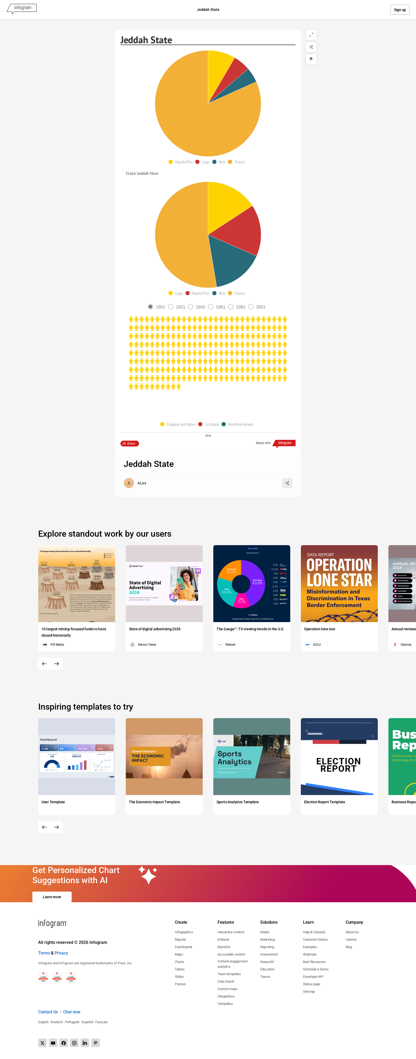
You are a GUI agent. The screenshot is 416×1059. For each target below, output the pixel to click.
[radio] (158, 307)
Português (72, 1022)
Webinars (310, 954)
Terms (44, 953)
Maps (179, 954)
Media (264, 932)
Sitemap (309, 991)
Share (131, 443)
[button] (181, 161)
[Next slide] (56, 664)
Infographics (184, 932)
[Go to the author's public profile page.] (135, 483)
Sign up (400, 10)
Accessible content (231, 954)
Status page (311, 984)
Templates (225, 1004)
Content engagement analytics (233, 964)
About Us (352, 932)
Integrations (226, 996)
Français (101, 1022)
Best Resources (314, 962)
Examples (310, 947)
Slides (179, 977)
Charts (179, 962)
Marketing (267, 939)
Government (269, 954)
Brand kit (224, 947)
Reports (180, 939)
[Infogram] (21, 9)
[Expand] (311, 35)
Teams (265, 977)
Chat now (71, 1011)
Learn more (52, 897)
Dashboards (183, 947)
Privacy (61, 953)
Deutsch (57, 1022)
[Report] (311, 59)
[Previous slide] (44, 664)
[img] (221, 76)
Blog (349, 947)
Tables (179, 969)
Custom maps (228, 989)
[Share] (311, 47)
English (43, 1022)
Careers (351, 939)
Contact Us (48, 1011)
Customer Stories (315, 939)
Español (87, 1022)
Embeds (223, 939)
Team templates (229, 974)
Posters (180, 984)
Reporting (267, 947)
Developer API (313, 977)
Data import (226, 981)
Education (267, 969)
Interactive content (231, 932)
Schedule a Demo (315, 969)
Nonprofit (267, 962)
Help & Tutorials (314, 932)
